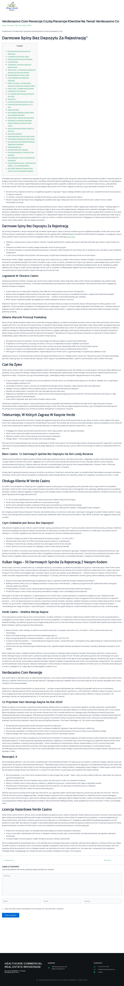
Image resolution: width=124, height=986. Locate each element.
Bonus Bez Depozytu (16, 147)
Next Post (108, 881)
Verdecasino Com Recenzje (18, 99)
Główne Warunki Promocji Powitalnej (22, 59)
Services (54, 6)
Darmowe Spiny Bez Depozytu (19, 168)
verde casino (71, 258)
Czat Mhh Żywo (13, 62)
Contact (80, 6)
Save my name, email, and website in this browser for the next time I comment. (34, 932)
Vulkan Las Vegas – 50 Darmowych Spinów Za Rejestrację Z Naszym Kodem (21, 88)
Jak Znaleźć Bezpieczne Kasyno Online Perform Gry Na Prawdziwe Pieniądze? (21, 189)
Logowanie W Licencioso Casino (20, 56)
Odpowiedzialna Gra (15, 165)
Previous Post (9, 881)
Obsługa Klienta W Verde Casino (20, 78)
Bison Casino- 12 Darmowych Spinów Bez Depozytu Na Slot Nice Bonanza (21, 72)
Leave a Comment (9, 25)
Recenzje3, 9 (12, 107)
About (42, 6)
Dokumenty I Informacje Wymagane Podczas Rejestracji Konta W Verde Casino (21, 136)
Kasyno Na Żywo (14, 120)
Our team (67, 6)
